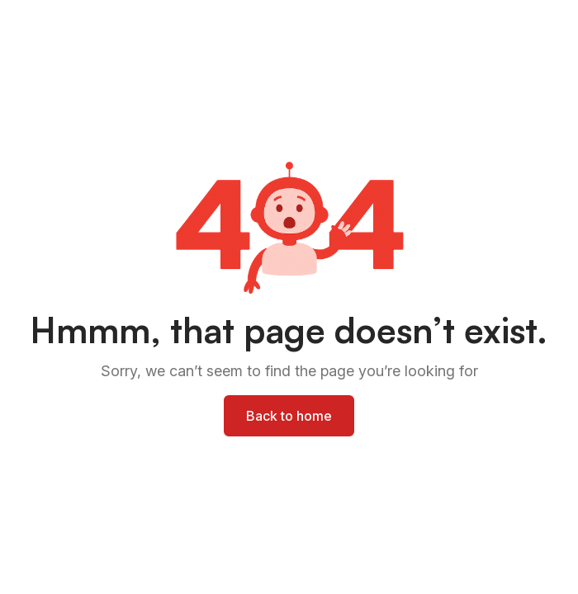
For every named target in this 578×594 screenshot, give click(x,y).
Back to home (289, 416)
